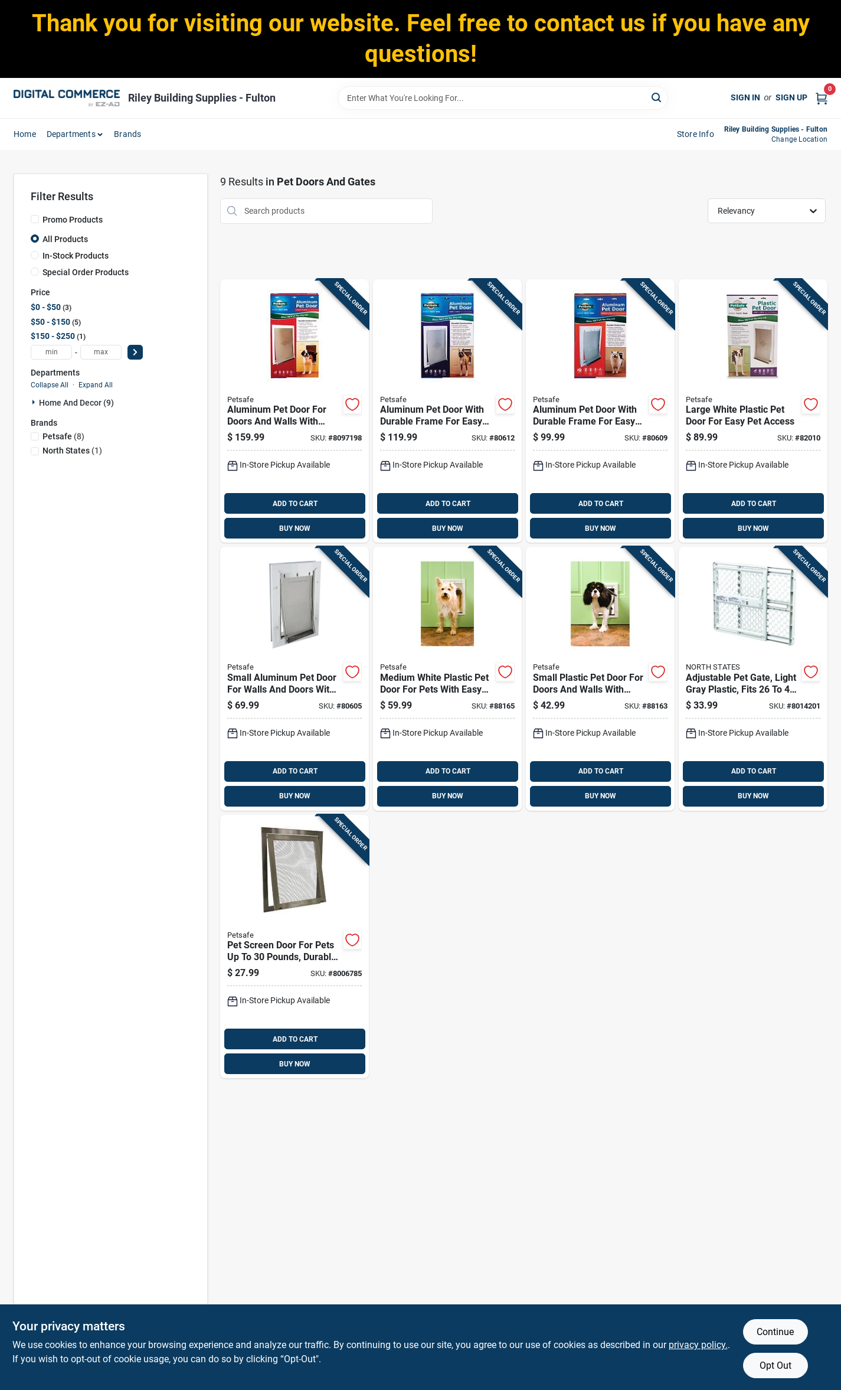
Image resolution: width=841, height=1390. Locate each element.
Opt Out (775, 1365)
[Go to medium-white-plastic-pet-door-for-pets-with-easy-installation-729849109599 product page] (447, 679)
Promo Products (72, 220)
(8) (63, 436)
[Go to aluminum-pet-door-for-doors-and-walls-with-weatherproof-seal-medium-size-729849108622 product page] (294, 411)
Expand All (95, 385)
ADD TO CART (295, 504)
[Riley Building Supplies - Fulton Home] (67, 98)
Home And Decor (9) (76, 402)
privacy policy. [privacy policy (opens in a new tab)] (698, 1344)
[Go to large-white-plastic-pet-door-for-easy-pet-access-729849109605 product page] (753, 411)
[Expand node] (34, 402)
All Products (65, 239)
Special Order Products (85, 272)
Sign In (745, 97)
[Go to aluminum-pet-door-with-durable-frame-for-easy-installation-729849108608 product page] (600, 411)
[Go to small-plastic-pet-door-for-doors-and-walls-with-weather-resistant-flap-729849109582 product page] (600, 679)
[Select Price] (135, 352)
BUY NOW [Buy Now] (294, 528)
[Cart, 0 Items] (821, 98)
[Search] (657, 97)
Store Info (695, 134)
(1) (72, 450)
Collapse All (49, 385)
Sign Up (791, 97)
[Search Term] (503, 98)
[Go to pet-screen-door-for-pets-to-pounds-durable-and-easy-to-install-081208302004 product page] (294, 947)
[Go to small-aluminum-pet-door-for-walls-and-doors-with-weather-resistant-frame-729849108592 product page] (294, 679)
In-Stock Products (75, 256)
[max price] (101, 352)
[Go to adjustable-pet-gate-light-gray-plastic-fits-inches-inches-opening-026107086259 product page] (753, 679)
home (25, 134)
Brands (127, 134)
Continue (775, 1331)
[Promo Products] (35, 219)
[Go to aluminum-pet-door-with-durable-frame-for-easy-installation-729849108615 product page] (447, 411)
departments (71, 134)
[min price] (51, 352)
